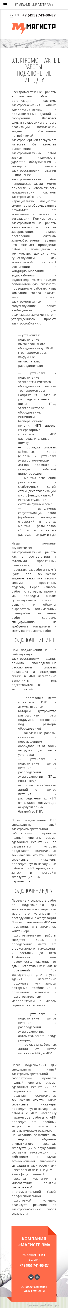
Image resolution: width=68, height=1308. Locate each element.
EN (17, 15)
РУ (11, 15)
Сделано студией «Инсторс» (43, 1305)
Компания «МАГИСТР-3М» (34, 4)
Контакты (39, 1291)
